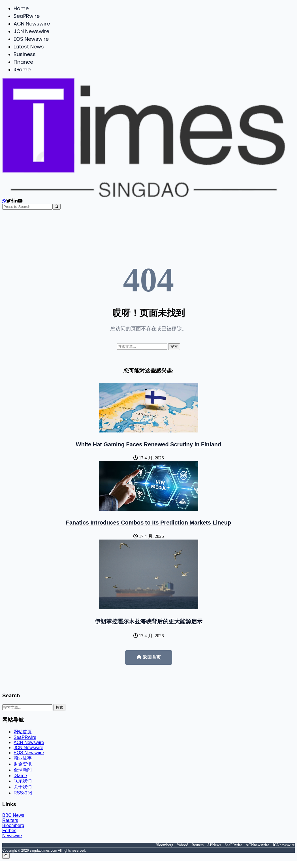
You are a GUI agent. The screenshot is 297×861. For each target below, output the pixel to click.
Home (21, 8)
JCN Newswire (31, 31)
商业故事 (23, 758)
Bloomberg (13, 825)
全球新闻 (23, 770)
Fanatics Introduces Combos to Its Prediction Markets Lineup (148, 522)
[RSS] (4, 201)
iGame (22, 69)
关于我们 (23, 787)
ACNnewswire (257, 845)
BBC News (13, 815)
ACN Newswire (32, 23)
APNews (214, 845)
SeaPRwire (27, 16)
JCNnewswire (283, 845)
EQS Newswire (31, 38)
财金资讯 (23, 764)
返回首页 (148, 657)
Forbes (9, 830)
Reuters (10, 820)
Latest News (29, 46)
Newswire (12, 835)
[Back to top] (6, 856)
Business (25, 54)
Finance (23, 61)
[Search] (56, 207)
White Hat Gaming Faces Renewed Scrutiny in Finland (148, 444)
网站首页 (23, 731)
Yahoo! (182, 845)
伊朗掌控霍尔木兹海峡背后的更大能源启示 (148, 621)
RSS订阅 (23, 792)
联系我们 (23, 781)
